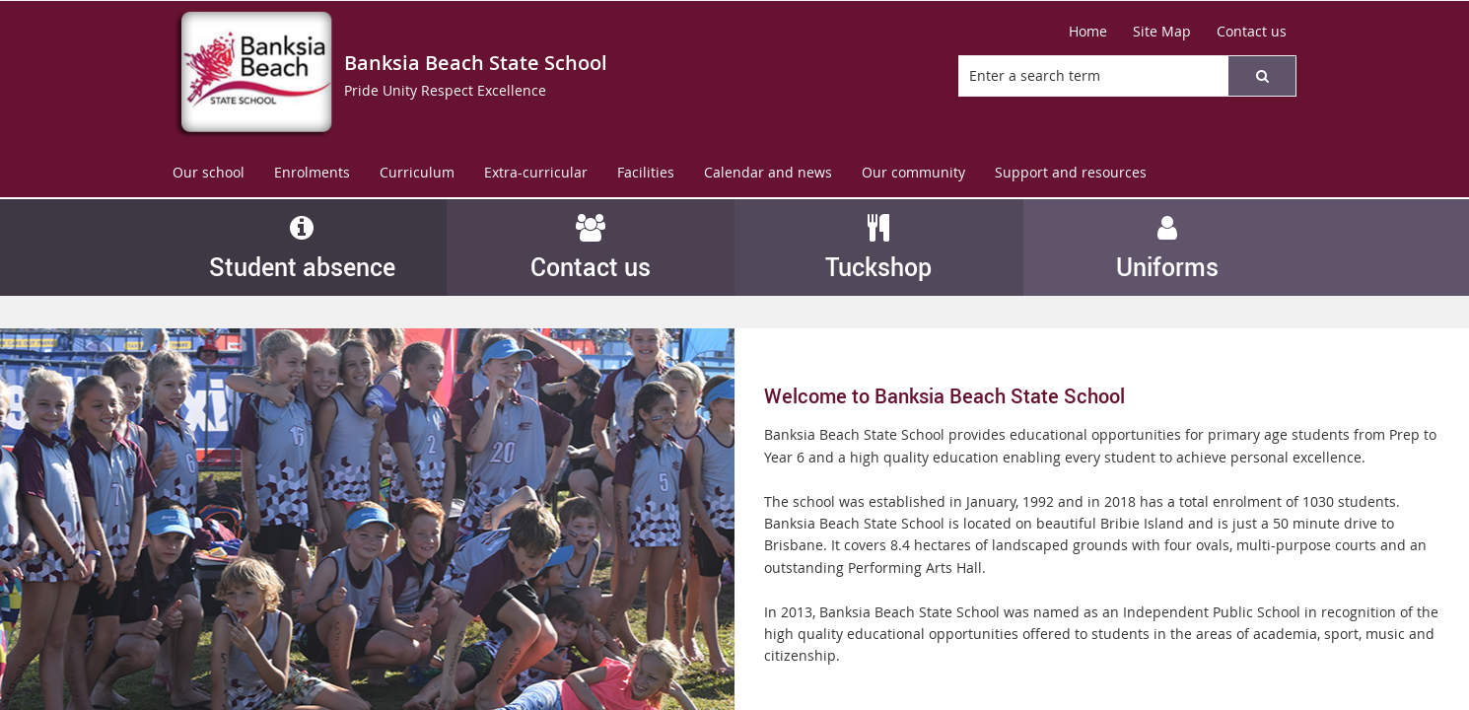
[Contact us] (1251, 31)
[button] (1261, 76)
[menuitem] (208, 173)
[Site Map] (1162, 31)
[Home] (1088, 31)
